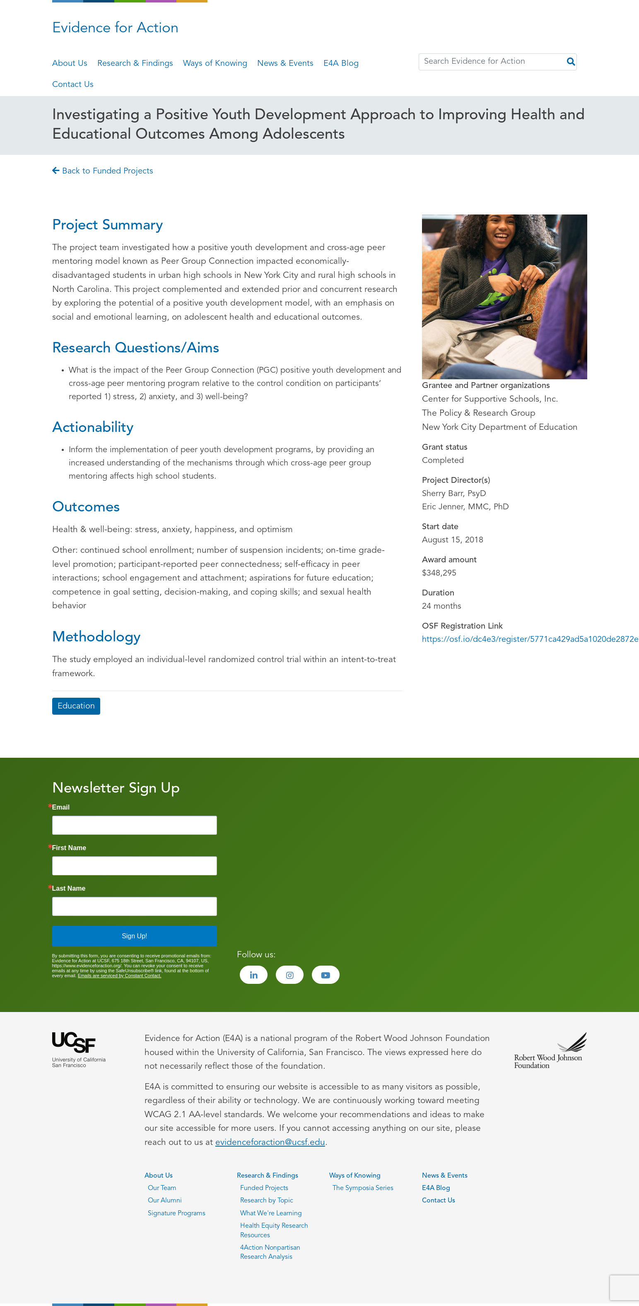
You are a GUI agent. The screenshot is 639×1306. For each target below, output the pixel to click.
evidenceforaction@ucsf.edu (270, 1142)
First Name (69, 848)
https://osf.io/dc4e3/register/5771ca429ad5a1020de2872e (530, 640)
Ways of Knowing (215, 64)
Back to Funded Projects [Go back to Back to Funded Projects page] (102, 171)
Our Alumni (165, 1201)
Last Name (69, 888)
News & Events (285, 64)
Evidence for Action (115, 29)
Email (61, 807)
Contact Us (73, 85)
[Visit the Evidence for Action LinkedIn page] (254, 975)
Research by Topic (266, 1201)
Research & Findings (135, 64)
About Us (69, 64)
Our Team (162, 1188)
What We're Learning (271, 1213)
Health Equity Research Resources (274, 1231)
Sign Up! (134, 936)
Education (76, 706)
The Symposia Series (363, 1188)
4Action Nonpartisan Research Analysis (270, 1252)
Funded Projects (264, 1188)
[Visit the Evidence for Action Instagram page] (290, 975)
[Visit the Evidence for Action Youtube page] (326, 975)
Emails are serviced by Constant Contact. (120, 975)
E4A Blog (341, 64)
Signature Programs (176, 1213)
